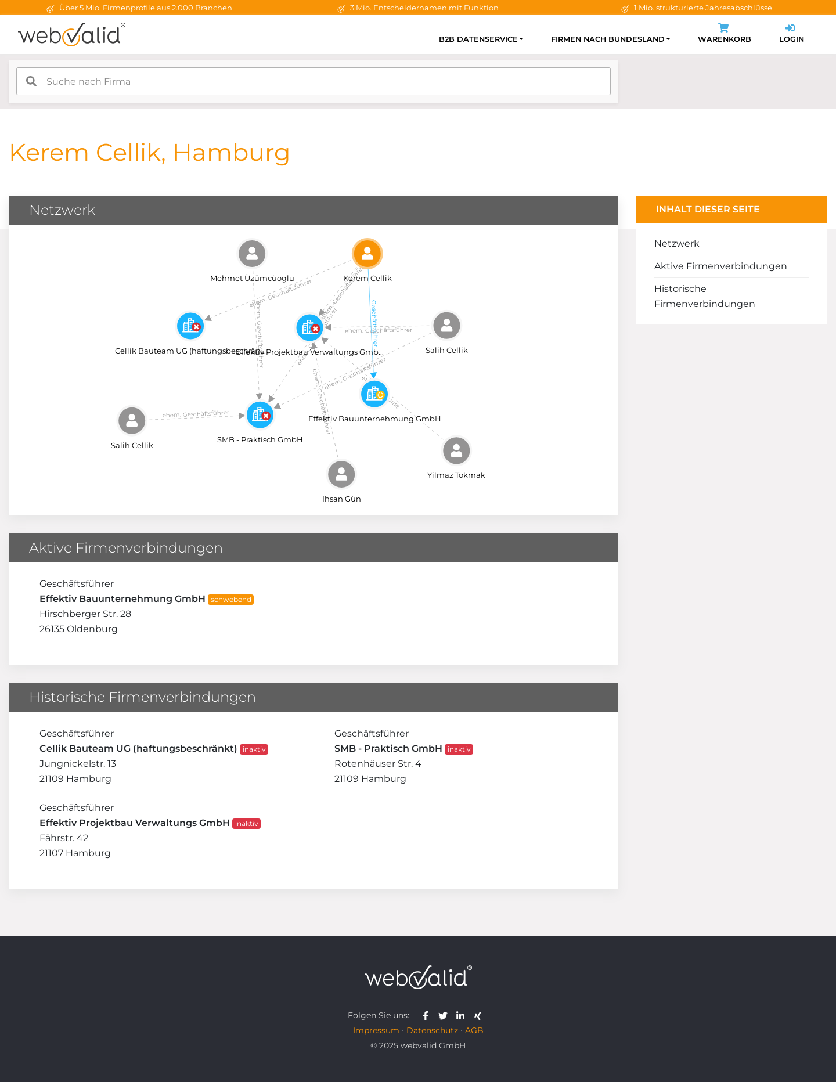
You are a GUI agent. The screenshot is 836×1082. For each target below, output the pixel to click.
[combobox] (313, 81)
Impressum (376, 1030)
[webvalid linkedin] (463, 1015)
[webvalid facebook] (428, 1015)
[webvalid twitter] (445, 1015)
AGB (474, 1030)
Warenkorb (724, 35)
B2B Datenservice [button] (478, 39)
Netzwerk (677, 243)
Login (791, 35)
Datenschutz (432, 1030)
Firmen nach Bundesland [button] (608, 39)
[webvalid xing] (479, 1015)
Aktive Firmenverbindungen (720, 266)
